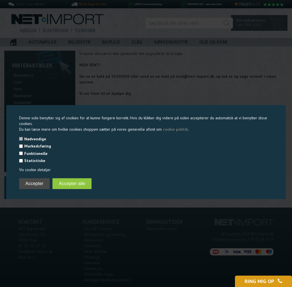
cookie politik (175, 129)
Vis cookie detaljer (35, 169)
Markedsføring (37, 146)
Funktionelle (36, 153)
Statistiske (34, 160)
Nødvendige (35, 139)
